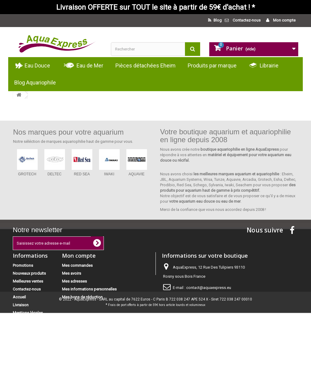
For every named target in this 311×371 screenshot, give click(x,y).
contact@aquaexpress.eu (208, 287)
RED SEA (82, 174)
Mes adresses (74, 281)
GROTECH (27, 174)
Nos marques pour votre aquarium (68, 132)
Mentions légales (28, 313)
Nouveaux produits (29, 273)
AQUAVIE (136, 174)
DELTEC (54, 174)
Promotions (23, 265)
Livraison (21, 305)
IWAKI (109, 174)
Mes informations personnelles (89, 289)
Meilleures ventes (28, 281)
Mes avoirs (71, 273)
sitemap (20, 342)
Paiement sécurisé (29, 320)
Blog (217, 20)
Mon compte (284, 20)
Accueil (19, 297)
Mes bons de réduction (82, 297)
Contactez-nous (247, 20)
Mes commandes (77, 265)
